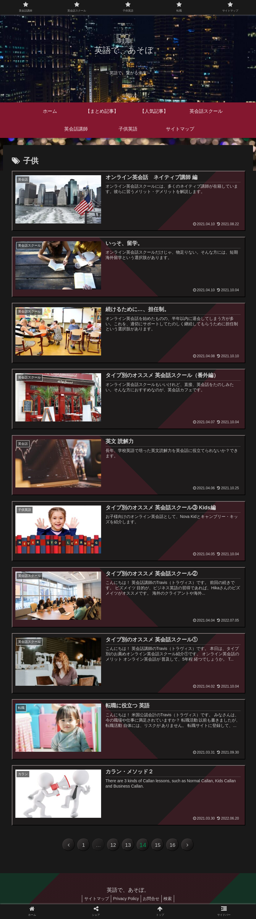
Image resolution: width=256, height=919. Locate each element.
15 (160, 846)
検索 (171, 900)
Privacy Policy (125, 900)
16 (176, 846)
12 (112, 846)
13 (128, 846)
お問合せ (152, 900)
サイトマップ (93, 900)
